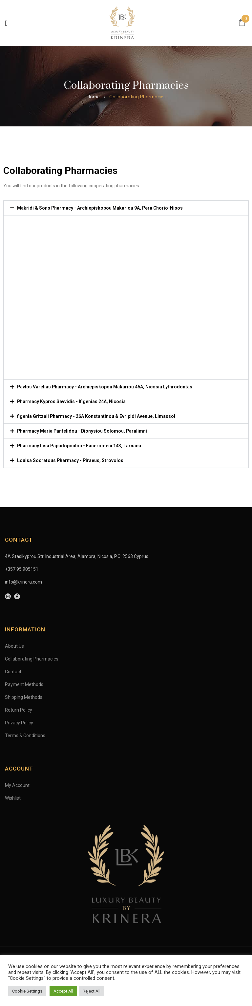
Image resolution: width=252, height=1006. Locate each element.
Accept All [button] (63, 991)
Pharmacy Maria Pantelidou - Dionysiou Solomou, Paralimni (82, 431)
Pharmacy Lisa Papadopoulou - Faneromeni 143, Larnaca (79, 445)
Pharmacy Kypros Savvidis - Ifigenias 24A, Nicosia (71, 401)
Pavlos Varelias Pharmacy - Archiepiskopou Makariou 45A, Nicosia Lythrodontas (104, 386)
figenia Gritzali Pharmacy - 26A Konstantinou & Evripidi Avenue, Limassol (96, 416)
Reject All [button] (91, 991)
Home (93, 97)
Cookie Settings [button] (27, 991)
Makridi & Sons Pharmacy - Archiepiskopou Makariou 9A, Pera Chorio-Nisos (100, 208)
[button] (126, 208)
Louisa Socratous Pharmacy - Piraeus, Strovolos (70, 460)
